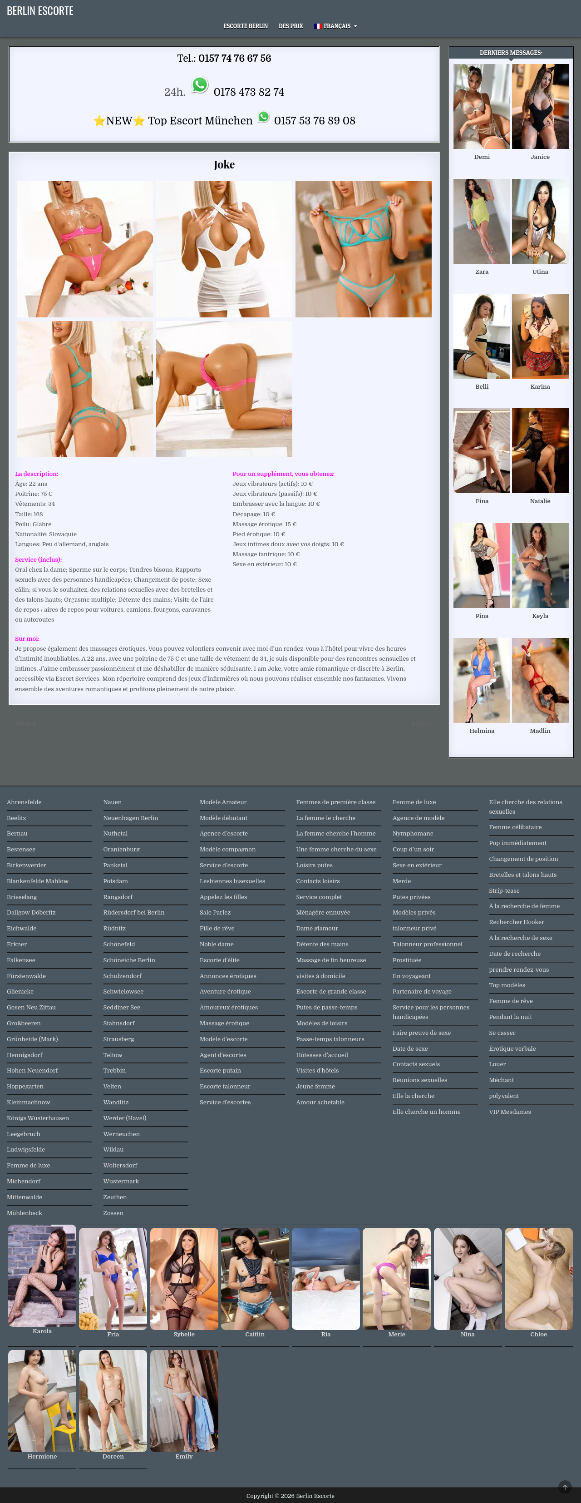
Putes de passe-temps (327, 1007)
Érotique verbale (512, 1048)
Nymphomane (413, 833)
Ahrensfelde (24, 802)
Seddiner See (122, 1007)
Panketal (115, 865)
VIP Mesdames (510, 1111)
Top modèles (507, 985)
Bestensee (21, 849)
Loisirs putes (314, 865)
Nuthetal (115, 833)
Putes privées (412, 897)
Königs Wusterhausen (38, 1118)
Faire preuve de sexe (422, 1032)
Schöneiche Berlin (129, 960)
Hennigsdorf (24, 1055)
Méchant (501, 1080)
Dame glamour (317, 928)
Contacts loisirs (318, 881)
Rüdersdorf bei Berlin (134, 912)
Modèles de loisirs (322, 1023)
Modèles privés (414, 912)
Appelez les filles (223, 897)
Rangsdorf (118, 897)
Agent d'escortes (223, 1055)
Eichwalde (21, 928)
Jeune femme (315, 1086)
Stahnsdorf (119, 1023)
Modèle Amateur (223, 802)
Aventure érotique (225, 991)
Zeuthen (115, 1197)
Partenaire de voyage (422, 991)
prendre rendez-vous (519, 969)
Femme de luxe (28, 1165)
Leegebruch (23, 1134)
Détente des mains (322, 944)
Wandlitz (116, 1102)
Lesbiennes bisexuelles (232, 881)
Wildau (113, 1149)
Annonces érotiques (228, 976)
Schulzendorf (122, 976)
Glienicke (20, 991)
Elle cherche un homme (427, 1111)
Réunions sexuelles (420, 1080)
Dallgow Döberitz (31, 912)
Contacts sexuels (416, 1064)
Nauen (112, 802)
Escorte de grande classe (331, 991)
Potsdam (115, 881)
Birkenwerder (26, 865)
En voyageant (412, 976)
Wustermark (121, 1181)
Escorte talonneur (225, 1086)
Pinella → (425, 723)
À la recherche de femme (524, 906)
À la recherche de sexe (520, 937)
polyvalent (504, 1096)
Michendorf (23, 1181)
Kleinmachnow (28, 1102)
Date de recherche (515, 953)
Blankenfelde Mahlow (38, 881)
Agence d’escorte (224, 833)
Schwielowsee (123, 991)
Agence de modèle (418, 818)
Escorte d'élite (220, 960)
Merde (402, 881)
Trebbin (114, 1070)
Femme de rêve (511, 1001)
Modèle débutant (223, 818)
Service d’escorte (224, 865)
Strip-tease (504, 890)
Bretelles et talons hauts (523, 874)
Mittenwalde (24, 1197)
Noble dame (217, 944)
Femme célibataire (515, 827)
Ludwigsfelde (26, 1149)
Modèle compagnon (228, 849)
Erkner (17, 944)
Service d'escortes (225, 1102)
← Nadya (22, 723)
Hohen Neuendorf (32, 1070)
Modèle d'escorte (223, 1039)
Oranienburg (121, 849)
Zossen (113, 1213)
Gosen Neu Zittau (31, 1007)
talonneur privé (415, 928)
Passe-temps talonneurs (330, 1039)
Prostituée (407, 960)
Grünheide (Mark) (32, 1039)
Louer (497, 1064)
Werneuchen (121, 1134)
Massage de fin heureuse (331, 960)
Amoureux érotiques (229, 1007)
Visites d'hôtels (317, 1070)
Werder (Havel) (125, 1118)
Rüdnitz (114, 928)
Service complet (319, 897)
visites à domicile (320, 976)
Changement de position (523, 858)
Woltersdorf (120, 1165)
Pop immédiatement (518, 843)
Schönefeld (119, 944)
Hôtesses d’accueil (322, 1055)
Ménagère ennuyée (323, 912)
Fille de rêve (217, 928)
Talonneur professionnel (428, 944)
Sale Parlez (215, 912)
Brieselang (22, 897)
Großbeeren (24, 1023)
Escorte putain (220, 1070)
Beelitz (16, 818)
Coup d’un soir (413, 849)
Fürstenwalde (26, 976)
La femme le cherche (326, 818)
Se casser (502, 1032)
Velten (112, 1086)
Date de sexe (410, 1048)
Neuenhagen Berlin (130, 818)
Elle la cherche (413, 1096)
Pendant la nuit (510, 1017)
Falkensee (21, 960)
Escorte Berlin (246, 26)
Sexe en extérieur (417, 865)
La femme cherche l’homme (336, 833)
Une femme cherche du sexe (336, 849)
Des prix (291, 26)
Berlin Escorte (40, 10)
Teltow (113, 1055)
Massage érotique (224, 1023)
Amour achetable (320, 1102)
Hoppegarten (25, 1086)
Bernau (17, 833)
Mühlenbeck (24, 1213)
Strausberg (118, 1039)
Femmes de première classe (336, 802)
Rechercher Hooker (517, 922)
